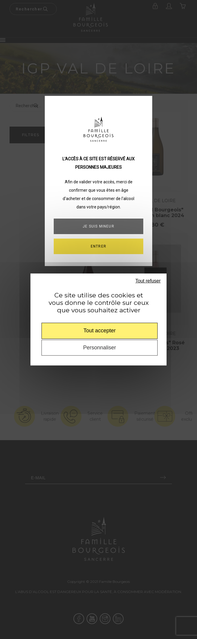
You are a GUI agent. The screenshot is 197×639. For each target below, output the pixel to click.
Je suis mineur (98, 226)
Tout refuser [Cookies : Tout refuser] (148, 280)
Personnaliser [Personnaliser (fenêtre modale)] (99, 348)
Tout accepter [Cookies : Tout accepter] (99, 331)
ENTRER (98, 246)
